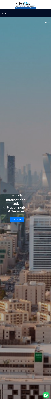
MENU (4, 13)
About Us (16, 219)
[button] (4, 208)
